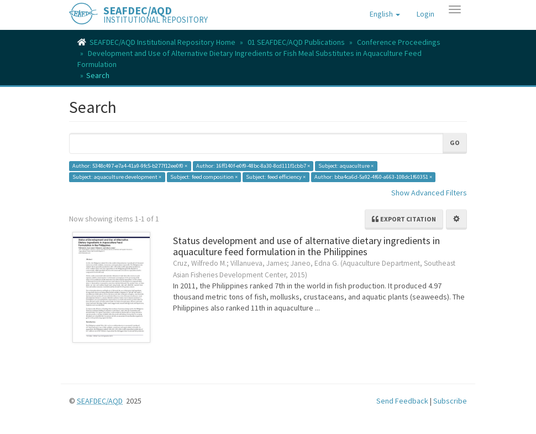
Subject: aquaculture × (346, 165)
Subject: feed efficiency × (276, 176)
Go (455, 142)
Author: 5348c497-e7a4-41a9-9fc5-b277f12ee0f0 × (129, 165)
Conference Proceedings (398, 42)
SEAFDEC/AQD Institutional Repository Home (162, 42)
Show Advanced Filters (429, 193)
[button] (384, 14)
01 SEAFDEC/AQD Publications (296, 42)
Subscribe (450, 401)
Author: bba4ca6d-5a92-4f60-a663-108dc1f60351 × (373, 176)
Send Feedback (402, 401)
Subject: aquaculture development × (116, 176)
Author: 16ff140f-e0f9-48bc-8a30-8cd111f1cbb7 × (253, 165)
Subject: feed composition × (204, 176)
